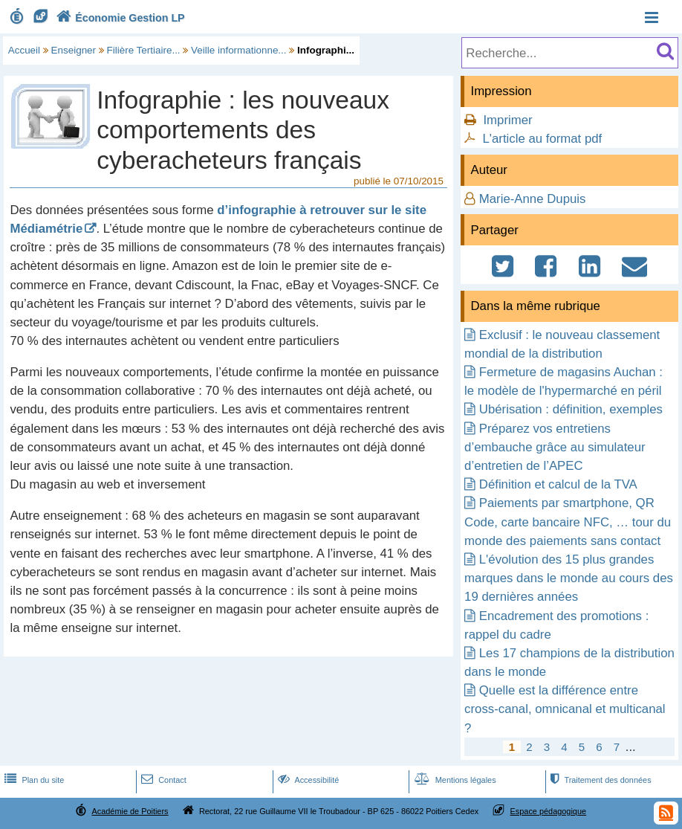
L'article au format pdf (542, 139)
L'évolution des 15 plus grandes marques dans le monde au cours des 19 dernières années (568, 578)
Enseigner (74, 50)
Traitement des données (599, 779)
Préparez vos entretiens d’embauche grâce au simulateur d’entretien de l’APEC (554, 447)
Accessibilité (307, 779)
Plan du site (32, 779)
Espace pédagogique (548, 811)
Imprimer (507, 120)
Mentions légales (454, 779)
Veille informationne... (238, 50)
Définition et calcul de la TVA (558, 484)
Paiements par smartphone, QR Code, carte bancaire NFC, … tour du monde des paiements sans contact (567, 521)
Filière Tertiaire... (144, 50)
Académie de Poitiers (129, 811)
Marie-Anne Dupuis (532, 199)
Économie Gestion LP (119, 18)
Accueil (24, 50)
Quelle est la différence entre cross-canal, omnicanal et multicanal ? (564, 709)
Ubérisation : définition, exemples (571, 409)
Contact (162, 779)
